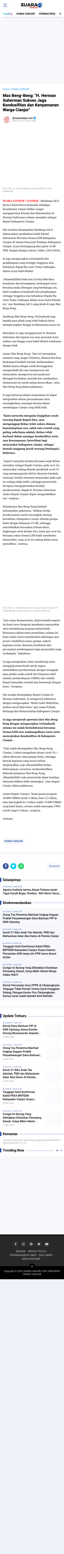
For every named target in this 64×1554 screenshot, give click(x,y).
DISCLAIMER (45, 1255)
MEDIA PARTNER (31, 1259)
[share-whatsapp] (21, 866)
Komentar (54, 866)
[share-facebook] (6, 866)
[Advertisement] (32, 50)
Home (6, 89)
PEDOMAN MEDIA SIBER (23, 1255)
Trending (7, 13)
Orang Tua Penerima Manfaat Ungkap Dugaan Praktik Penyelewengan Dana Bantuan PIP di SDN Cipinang (30, 918)
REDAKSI (21, 1251)
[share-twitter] (13, 866)
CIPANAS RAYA (47, 13)
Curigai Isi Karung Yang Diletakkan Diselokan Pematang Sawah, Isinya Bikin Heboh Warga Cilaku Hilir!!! (30, 971)
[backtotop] (32, 1267)
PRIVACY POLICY (37, 1251)
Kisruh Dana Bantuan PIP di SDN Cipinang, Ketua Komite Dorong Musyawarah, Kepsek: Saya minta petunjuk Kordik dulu (22, 1029)
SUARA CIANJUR (25, 13)
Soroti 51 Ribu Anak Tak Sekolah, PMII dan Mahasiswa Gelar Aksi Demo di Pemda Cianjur (31, 934)
